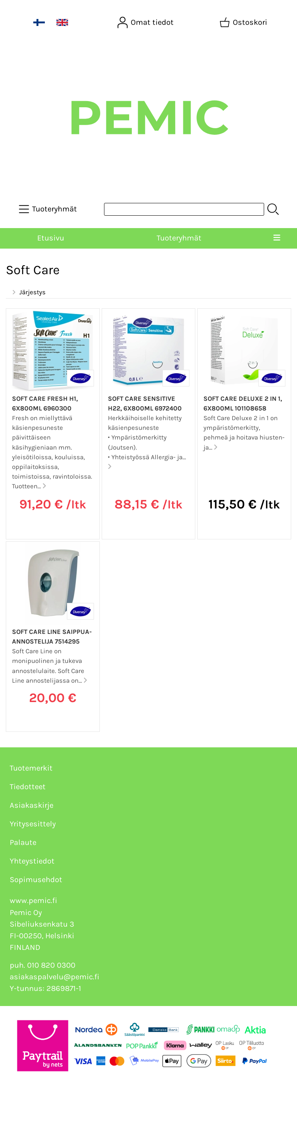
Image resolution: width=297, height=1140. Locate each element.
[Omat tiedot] (146, 22)
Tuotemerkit (31, 768)
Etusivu (50, 237)
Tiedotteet (28, 786)
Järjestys (28, 292)
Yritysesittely (33, 823)
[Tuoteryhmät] (48, 209)
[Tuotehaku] (184, 209)
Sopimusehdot (36, 879)
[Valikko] (277, 238)
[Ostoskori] (244, 22)
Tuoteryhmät (179, 237)
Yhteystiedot (32, 861)
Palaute (23, 842)
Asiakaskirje (31, 805)
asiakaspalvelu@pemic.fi (54, 976)
